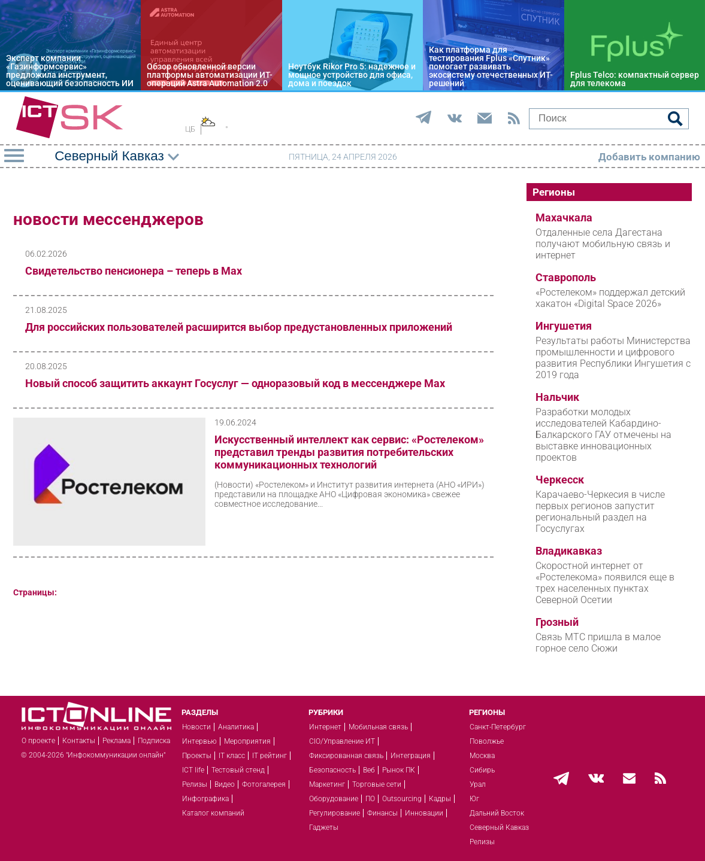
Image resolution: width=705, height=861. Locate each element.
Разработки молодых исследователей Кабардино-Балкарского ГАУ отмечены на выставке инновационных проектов (603, 434)
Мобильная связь (378, 727)
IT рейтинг (269, 756)
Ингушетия (563, 326)
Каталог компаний (213, 813)
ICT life (193, 770)
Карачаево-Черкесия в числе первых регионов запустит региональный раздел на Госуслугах (600, 511)
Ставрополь (565, 278)
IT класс (232, 756)
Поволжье (487, 741)
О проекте (38, 741)
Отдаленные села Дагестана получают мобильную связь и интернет (602, 244)
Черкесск (559, 480)
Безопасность (332, 770)
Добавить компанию (649, 157)
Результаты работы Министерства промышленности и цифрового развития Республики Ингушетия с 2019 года (613, 358)
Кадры (440, 799)
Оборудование (333, 799)
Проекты (196, 756)
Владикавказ (568, 551)
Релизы (194, 784)
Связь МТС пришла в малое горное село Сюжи (598, 642)
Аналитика (236, 727)
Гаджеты (323, 827)
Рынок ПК (398, 770)
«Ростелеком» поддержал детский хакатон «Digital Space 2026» (610, 298)
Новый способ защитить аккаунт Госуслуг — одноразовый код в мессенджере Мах (235, 383)
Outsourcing (402, 799)
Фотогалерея (264, 784)
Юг (474, 799)
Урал (478, 784)
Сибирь (482, 770)
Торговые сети (376, 784)
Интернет (325, 727)
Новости (196, 727)
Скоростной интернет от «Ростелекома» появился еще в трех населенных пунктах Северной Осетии (604, 583)
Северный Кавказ (499, 827)
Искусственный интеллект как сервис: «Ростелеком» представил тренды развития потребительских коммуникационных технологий (349, 452)
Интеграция (411, 756)
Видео (224, 784)
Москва (482, 756)
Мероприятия (247, 741)
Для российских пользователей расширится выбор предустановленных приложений (238, 327)
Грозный (557, 622)
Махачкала (563, 218)
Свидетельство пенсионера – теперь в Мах (133, 270)
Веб (369, 770)
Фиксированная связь (346, 756)
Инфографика (205, 799)
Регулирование (334, 813)
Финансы (382, 813)
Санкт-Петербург (498, 727)
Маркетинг (327, 784)
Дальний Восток (497, 813)
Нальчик (557, 397)
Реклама (116, 741)
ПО (370, 799)
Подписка (154, 741)
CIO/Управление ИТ (342, 741)
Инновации (424, 813)
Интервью (199, 741)
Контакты (78, 741)
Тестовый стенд (238, 770)
